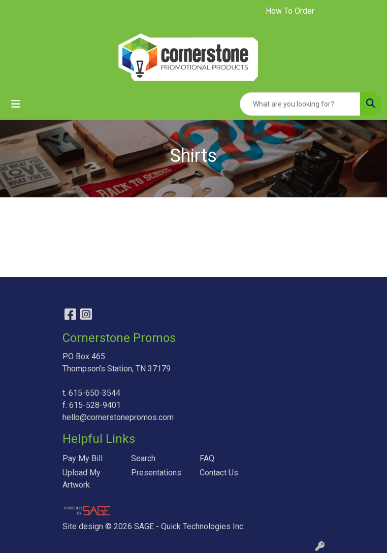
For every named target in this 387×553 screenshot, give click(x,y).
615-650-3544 (94, 393)
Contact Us (219, 472)
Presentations (156, 472)
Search (143, 458)
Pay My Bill (82, 458)
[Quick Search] (300, 104)
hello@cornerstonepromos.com (118, 417)
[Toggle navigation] (15, 104)
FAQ (207, 458)
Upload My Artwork (81, 479)
